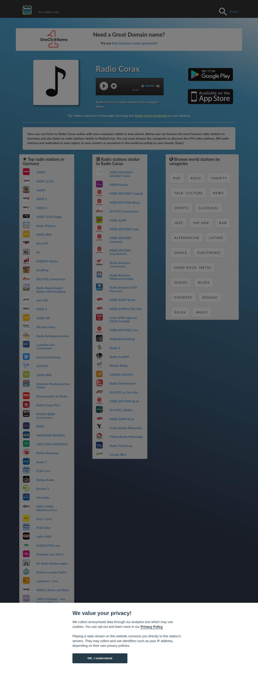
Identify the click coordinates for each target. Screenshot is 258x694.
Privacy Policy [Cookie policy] (152, 627)
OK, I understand (99, 658)
